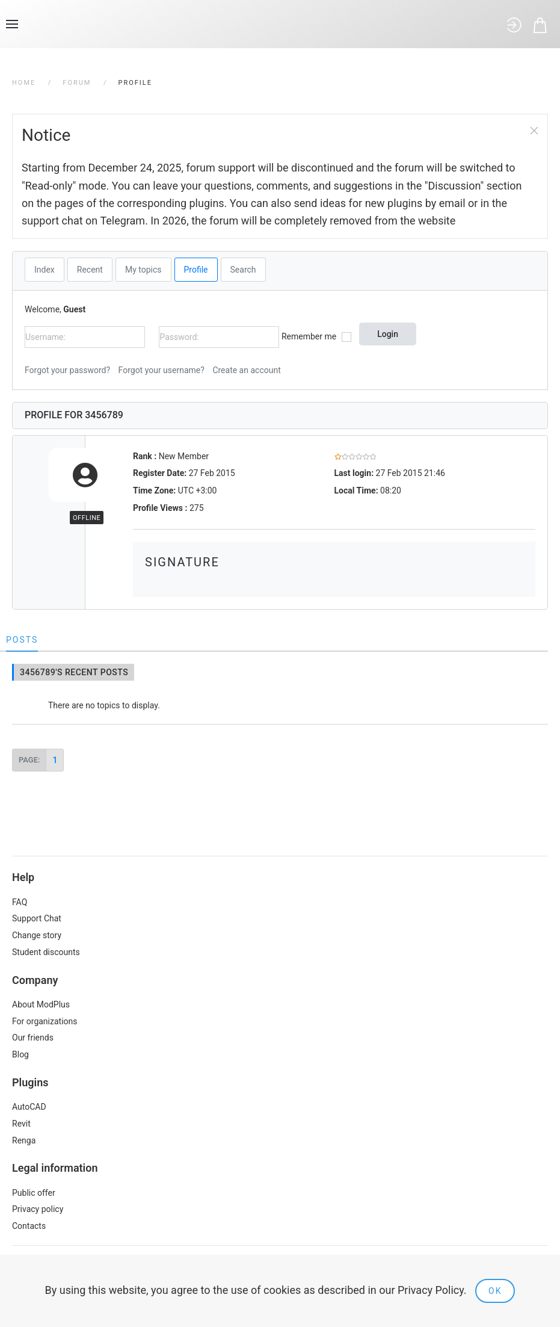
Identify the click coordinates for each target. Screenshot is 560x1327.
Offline (86, 518)
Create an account (246, 370)
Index (44, 269)
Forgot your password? (67, 370)
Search (243, 269)
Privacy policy (37, 1209)
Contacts (29, 1226)
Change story (36, 935)
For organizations (45, 1021)
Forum (77, 83)
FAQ (19, 902)
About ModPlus (41, 1004)
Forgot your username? (161, 370)
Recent (90, 269)
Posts (22, 640)
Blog (20, 1054)
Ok (495, 1291)
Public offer (33, 1193)
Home (23, 83)
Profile (196, 269)
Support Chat (36, 918)
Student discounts (46, 952)
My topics (143, 269)
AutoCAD (29, 1107)
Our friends (33, 1037)
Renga (23, 1140)
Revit (21, 1123)
